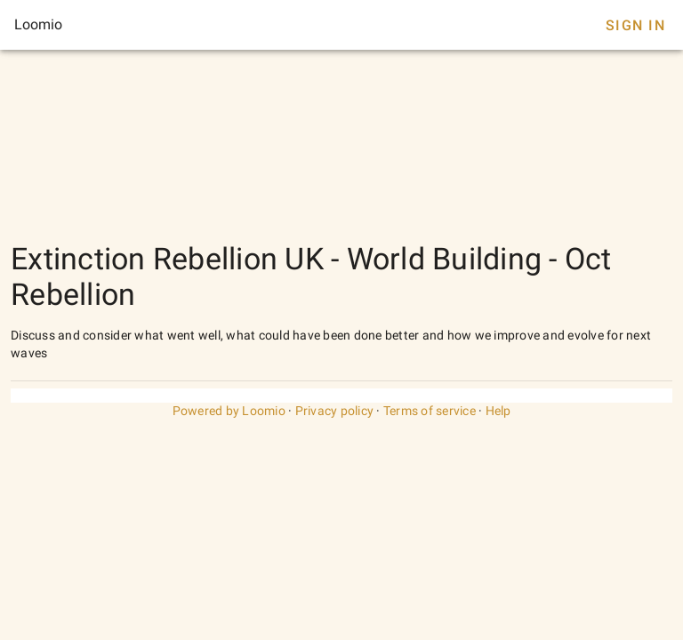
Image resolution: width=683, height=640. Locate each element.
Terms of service (429, 411)
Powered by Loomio (229, 411)
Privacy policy (334, 411)
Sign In (635, 25)
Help (498, 411)
